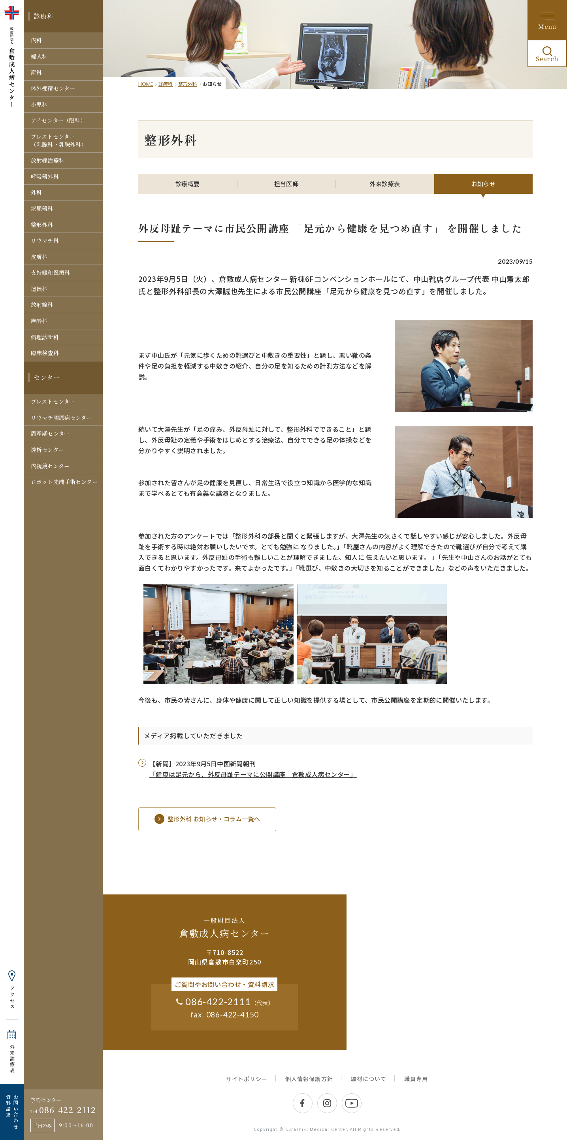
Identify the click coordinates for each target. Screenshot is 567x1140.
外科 (36, 192)
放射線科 (42, 304)
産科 (36, 72)
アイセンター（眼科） (58, 120)
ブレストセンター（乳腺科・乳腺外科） (59, 140)
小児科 (39, 104)
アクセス (12, 998)
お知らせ (483, 184)
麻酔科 (39, 321)
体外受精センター (53, 88)
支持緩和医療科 (50, 272)
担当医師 (286, 184)
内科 (36, 40)
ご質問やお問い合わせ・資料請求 (224, 984)
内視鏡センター (50, 466)
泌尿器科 (42, 208)
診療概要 (187, 184)
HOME (145, 84)
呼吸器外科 (45, 176)
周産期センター (50, 433)
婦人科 (39, 56)
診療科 (44, 16)
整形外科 (42, 225)
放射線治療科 (47, 160)
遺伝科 (39, 289)
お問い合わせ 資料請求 (12, 1112)
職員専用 (416, 1079)
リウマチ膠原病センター (61, 418)
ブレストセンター (53, 401)
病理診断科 (45, 337)
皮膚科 (39, 257)
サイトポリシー (246, 1079)
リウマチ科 (45, 240)
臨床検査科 (45, 353)
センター (47, 377)
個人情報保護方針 (309, 1079)
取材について (368, 1079)
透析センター (47, 450)
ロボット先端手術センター (64, 482)
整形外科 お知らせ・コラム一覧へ (207, 819)
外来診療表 (12, 1059)
